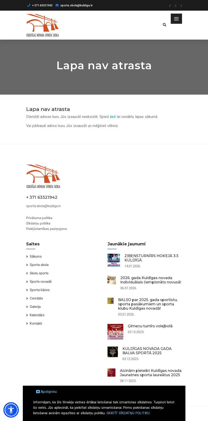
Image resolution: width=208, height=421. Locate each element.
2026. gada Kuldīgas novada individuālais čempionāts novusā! (150, 280)
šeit (113, 117)
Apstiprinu (46, 392)
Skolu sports (39, 273)
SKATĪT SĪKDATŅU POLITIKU (128, 413)
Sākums (36, 256)
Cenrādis (36, 298)
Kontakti (36, 323)
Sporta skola (39, 265)
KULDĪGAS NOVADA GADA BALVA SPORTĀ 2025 (147, 351)
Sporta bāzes (40, 290)
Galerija (35, 307)
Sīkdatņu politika (38, 223)
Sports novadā (40, 282)
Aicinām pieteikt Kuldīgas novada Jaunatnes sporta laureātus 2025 (151, 372)
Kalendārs (37, 315)
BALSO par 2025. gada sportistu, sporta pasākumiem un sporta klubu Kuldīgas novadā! (148, 304)
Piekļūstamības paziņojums (46, 229)
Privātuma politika (39, 218)
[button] (11, 409)
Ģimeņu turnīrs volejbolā (150, 326)
